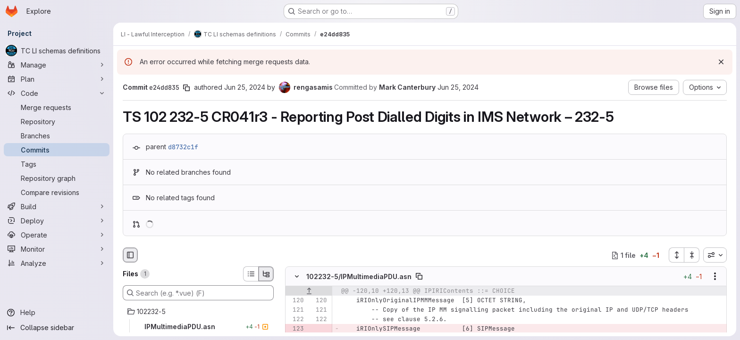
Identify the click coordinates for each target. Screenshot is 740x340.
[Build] (56, 206)
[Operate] (56, 234)
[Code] (56, 93)
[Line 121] (296, 310)
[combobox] (715, 255)
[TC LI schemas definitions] (56, 50)
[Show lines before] (309, 291)
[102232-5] (198, 311)
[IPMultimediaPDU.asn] (198, 326)
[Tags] (56, 163)
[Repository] (56, 121)
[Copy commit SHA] (186, 88)
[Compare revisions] (56, 192)
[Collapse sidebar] (56, 327)
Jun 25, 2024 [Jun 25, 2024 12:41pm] (244, 87)
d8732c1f (183, 147)
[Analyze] (56, 263)
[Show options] (715, 276)
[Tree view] (266, 273)
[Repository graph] (56, 178)
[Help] (56, 312)
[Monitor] (56, 248)
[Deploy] (56, 220)
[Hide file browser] (130, 255)
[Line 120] (296, 301)
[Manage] (56, 64)
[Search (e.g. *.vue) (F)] (198, 292)
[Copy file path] (419, 276)
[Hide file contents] (297, 276)
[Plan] (56, 78)
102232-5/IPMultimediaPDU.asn (359, 276)
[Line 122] (296, 319)
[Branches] (56, 135)
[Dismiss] (721, 62)
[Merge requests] (56, 107)
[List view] (250, 273)
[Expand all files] (676, 255)
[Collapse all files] (691, 255)
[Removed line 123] (296, 329)
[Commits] (56, 149)
